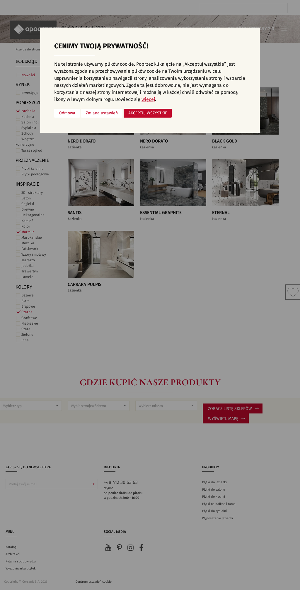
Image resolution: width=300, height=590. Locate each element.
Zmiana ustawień (102, 113)
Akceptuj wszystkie (147, 113)
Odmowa (67, 113)
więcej (148, 99)
